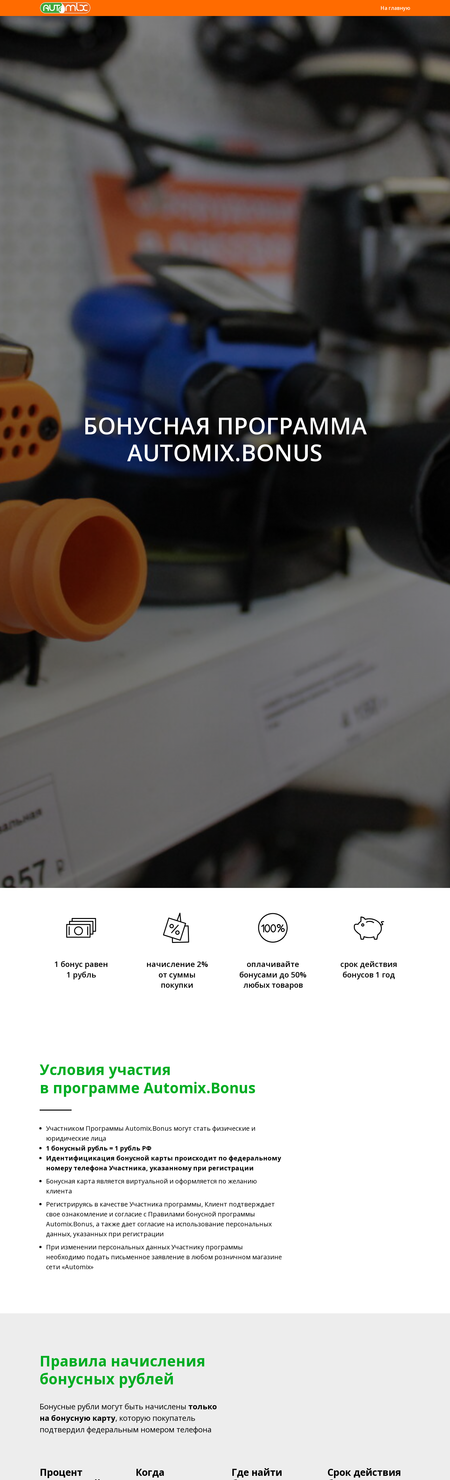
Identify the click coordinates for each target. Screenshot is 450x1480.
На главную (395, 8)
